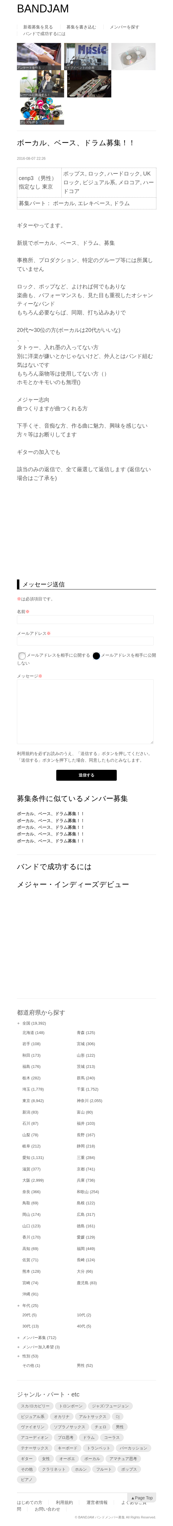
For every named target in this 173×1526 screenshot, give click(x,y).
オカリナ (62, 1416)
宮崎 (26, 1283)
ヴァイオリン (32, 1426)
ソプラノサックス (69, 1426)
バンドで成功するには (44, 33)
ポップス (129, 1469)
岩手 (26, 1044)
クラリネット (54, 1469)
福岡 (81, 1248)
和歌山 (83, 1192)
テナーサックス (34, 1448)
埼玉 (26, 1089)
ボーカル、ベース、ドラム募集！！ (51, 813)
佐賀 (26, 1260)
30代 (26, 1326)
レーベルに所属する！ (35, 95)
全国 (26, 1023)
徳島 (81, 1226)
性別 (26, 1356)
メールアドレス (32, 633)
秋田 (26, 1055)
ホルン (81, 1469)
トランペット (98, 1448)
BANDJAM (43, 8)
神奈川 (83, 1100)
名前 (21, 611)
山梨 (26, 1135)
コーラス (112, 1437)
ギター (27, 1458)
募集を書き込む (81, 27)
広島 (81, 1214)
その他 (28, 1365)
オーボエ (67, 1458)
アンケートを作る (29, 67)
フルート (104, 1469)
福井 (81, 1123)
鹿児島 (83, 1283)
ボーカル (92, 1458)
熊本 (26, 1271)
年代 (26, 1305)
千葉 (81, 1089)
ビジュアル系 (32, 1416)
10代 (81, 1315)
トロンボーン (71, 1406)
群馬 (81, 1078)
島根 (81, 1203)
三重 (81, 1157)
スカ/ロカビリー (35, 1406)
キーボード (67, 1448)
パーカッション (133, 1448)
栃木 (26, 1078)
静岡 (81, 1146)
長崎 (81, 1260)
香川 (26, 1237)
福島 (26, 1066)
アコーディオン (34, 1437)
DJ (117, 1416)
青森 (81, 1032)
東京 (26, 1100)
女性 (46, 1458)
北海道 (28, 1032)
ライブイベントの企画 (79, 67)
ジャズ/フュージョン (110, 1406)
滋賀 (26, 1169)
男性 (81, 1365)
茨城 (81, 1066)
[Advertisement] (86, 531)
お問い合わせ (47, 1509)
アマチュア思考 (123, 1458)
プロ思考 (65, 1437)
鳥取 (26, 1203)
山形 (81, 1055)
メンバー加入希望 (38, 1347)
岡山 (26, 1214)
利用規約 (25, 753)
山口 (26, 1226)
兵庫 (81, 1180)
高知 (26, 1248)
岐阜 (26, 1146)
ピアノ (27, 1479)
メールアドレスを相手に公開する (58, 655)
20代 (26, 1315)
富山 (81, 1112)
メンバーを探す (124, 27)
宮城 (81, 1044)
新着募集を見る (38, 27)
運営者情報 (97, 1502)
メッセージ (27, 676)
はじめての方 (29, 1502)
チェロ (100, 1426)
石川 (26, 1123)
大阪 (26, 1180)
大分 (81, 1271)
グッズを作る (29, 122)
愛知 (26, 1157)
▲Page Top (142, 1497)
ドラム (89, 1437)
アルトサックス (92, 1416)
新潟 (26, 1112)
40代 (81, 1326)
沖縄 (26, 1294)
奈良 (26, 1192)
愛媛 (81, 1237)
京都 (81, 1169)
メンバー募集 (34, 1337)
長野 (81, 1135)
